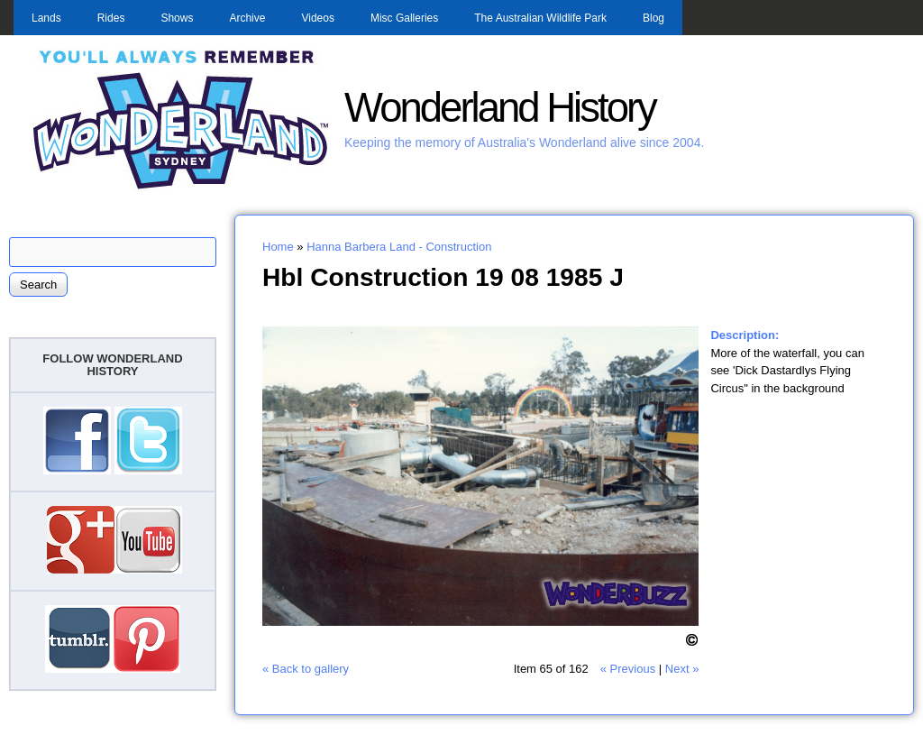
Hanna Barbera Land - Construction (398, 246)
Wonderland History (499, 108)
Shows (176, 18)
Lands (46, 18)
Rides (111, 18)
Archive (247, 18)
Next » (682, 668)
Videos (317, 18)
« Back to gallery (305, 668)
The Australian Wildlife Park (540, 18)
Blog (653, 18)
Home (278, 246)
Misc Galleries (404, 18)
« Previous (627, 668)
